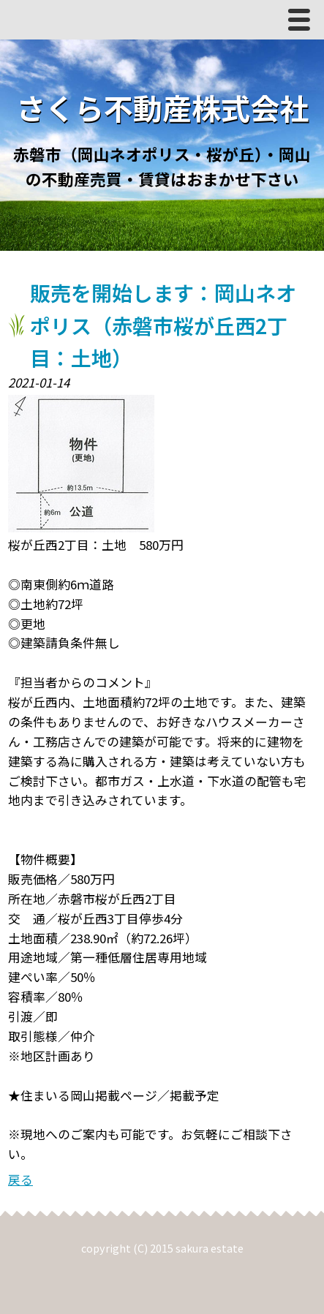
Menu (302, 23)
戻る (20, 1179)
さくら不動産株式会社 (162, 107)
